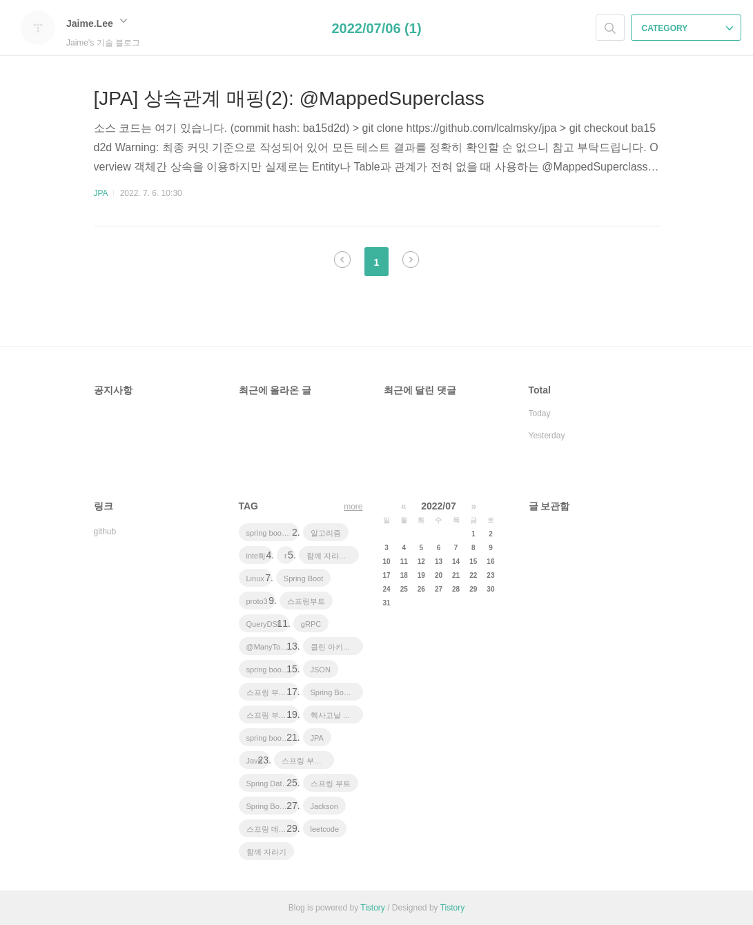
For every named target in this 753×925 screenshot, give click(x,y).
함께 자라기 (266, 852)
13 (438, 561)
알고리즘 (326, 533)
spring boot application (272, 738)
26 (421, 589)
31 (387, 603)
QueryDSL (264, 624)
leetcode (325, 829)
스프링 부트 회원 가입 (308, 761)
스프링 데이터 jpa (272, 829)
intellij (256, 556)
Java (254, 761)
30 (490, 589)
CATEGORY (688, 28)
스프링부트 (306, 601)
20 (438, 575)
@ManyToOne (270, 647)
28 (456, 589)
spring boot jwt (270, 669)
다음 (410, 259)
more (353, 507)
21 (456, 575)
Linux (255, 578)
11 (404, 561)
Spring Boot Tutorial (272, 806)
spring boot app (272, 533)
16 (490, 561)
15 (473, 561)
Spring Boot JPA (337, 692)
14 (456, 561)
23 (490, 575)
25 (404, 589)
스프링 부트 (331, 783)
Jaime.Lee (96, 23)
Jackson (324, 806)
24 (387, 589)
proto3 (257, 601)
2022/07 (438, 506)
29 (473, 589)
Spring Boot (303, 578)
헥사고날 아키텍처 (337, 715)
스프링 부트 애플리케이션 (272, 692)
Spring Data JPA (272, 783)
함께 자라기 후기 (332, 556)
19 (421, 575)
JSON (321, 669)
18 (404, 575)
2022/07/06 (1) (376, 28)
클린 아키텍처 (334, 647)
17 (387, 575)
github (105, 531)
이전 (342, 259)
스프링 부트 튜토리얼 (272, 715)
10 (387, 561)
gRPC (311, 624)
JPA (101, 193)
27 (438, 589)
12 (421, 561)
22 (473, 575)
